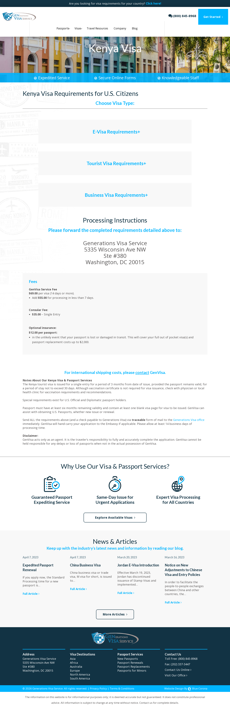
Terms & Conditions (122, 687)
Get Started (215, 15)
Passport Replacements (133, 665)
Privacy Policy (98, 687)
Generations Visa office (188, 418)
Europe (75, 669)
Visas (72, 15)
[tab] (115, 126)
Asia (73, 657)
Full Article (31, 592)
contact (142, 371)
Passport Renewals (130, 661)
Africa (74, 661)
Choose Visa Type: (115, 101)
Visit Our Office (176, 674)
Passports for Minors (131, 669)
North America (80, 673)
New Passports (127, 657)
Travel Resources (93, 15)
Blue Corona (197, 687)
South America (80, 677)
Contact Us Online (178, 668)
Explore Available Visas (115, 516)
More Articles (115, 613)
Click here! (155, 3)
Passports (56, 15)
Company (117, 15)
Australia (76, 665)
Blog (133, 15)
